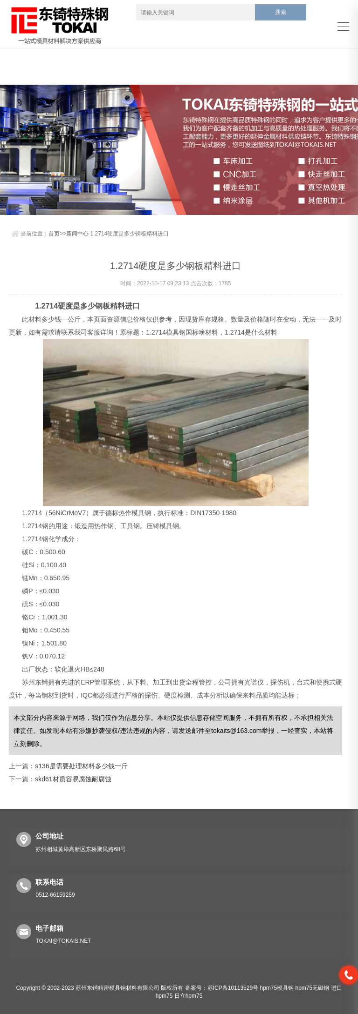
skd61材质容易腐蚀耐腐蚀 (73, 779)
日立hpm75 (188, 996)
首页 (54, 233)
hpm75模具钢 (277, 988)
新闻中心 (77, 233)
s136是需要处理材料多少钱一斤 (81, 766)
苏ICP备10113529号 (232, 988)
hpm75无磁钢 (313, 988)
